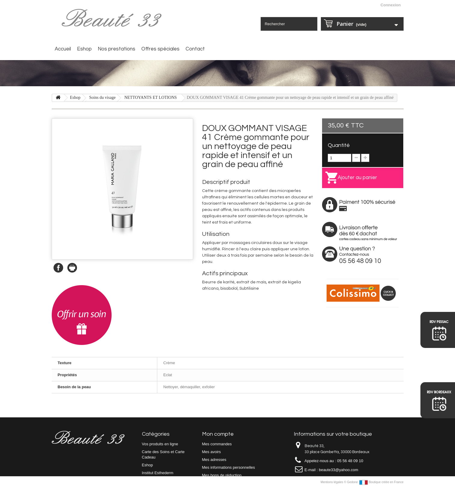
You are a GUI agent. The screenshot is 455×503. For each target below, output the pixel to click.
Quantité (339, 145)
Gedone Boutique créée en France (375, 496)
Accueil (63, 49)
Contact (195, 49)
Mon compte (218, 434)
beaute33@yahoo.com (338, 470)
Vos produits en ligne (160, 444)
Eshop (84, 49)
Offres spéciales (160, 49)
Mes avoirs (211, 452)
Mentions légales (332, 496)
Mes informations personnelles (228, 467)
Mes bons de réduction (222, 475)
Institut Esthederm (158, 473)
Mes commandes (217, 444)
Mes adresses (214, 459)
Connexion (390, 5)
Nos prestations (116, 49)
